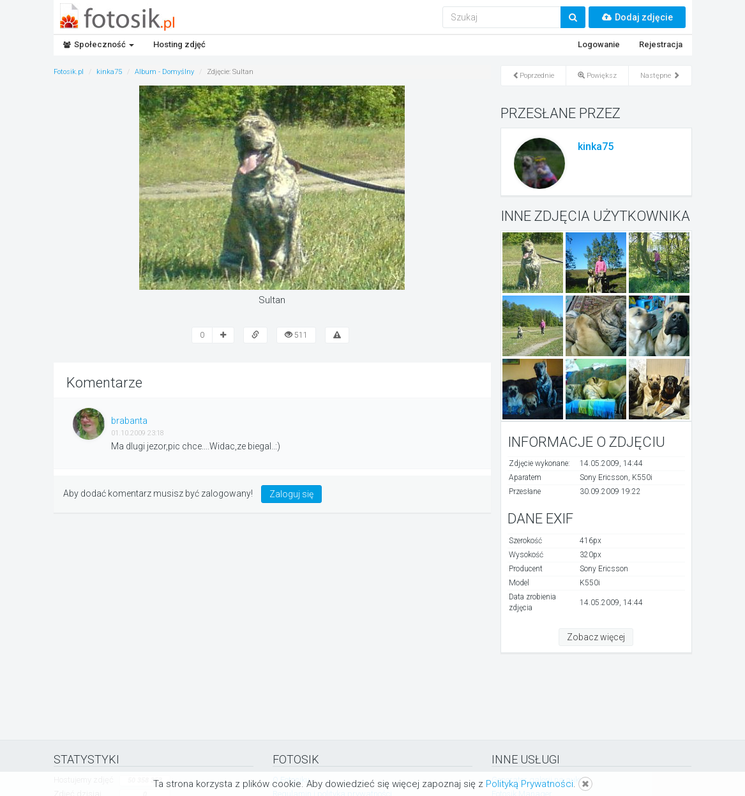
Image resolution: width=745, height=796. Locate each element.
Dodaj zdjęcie (637, 17)
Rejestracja (660, 44)
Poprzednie (533, 75)
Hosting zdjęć (179, 44)
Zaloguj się (291, 494)
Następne (660, 75)
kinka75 (595, 146)
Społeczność (98, 44)
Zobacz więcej (596, 637)
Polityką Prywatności (529, 784)
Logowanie (599, 44)
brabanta (129, 421)
